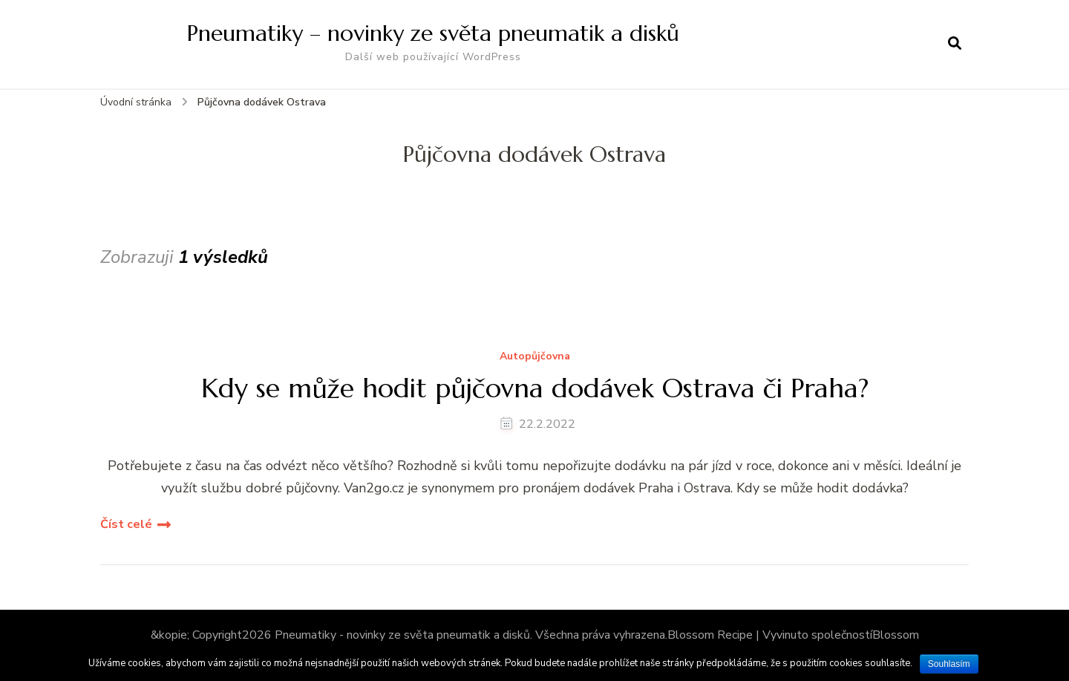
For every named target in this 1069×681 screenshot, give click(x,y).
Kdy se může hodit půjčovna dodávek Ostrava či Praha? (535, 388)
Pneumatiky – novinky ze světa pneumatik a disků (433, 33)
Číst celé (126, 524)
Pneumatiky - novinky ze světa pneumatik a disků (402, 635)
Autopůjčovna (535, 356)
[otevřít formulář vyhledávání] (955, 43)
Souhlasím (949, 664)
